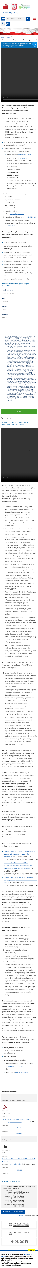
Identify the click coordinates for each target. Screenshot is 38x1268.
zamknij (31, 1250)
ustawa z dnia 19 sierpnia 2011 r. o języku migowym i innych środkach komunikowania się (20, 879)
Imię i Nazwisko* (7, 290)
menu (3, 19)
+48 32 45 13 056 (22, 158)
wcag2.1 (3, 24)
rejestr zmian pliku (14, 1122)
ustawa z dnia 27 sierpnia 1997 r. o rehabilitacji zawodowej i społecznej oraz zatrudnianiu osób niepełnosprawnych (18, 865)
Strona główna (5, 37)
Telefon (4, 298)
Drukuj (20, 1215)
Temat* (4, 306)
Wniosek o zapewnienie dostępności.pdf (16, 1119)
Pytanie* (5, 315)
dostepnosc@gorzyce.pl (14, 1066)
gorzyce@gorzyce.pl (25, 154)
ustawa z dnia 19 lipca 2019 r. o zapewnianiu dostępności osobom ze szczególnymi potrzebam (19, 854)
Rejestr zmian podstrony (14, 1211)
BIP (35, 19)
